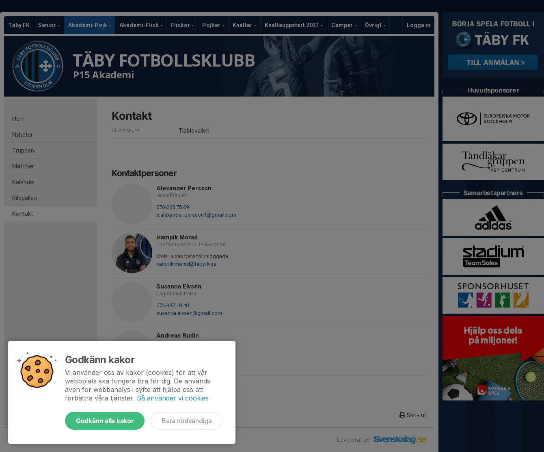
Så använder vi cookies (173, 398)
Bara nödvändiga (187, 421)
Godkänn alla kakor (105, 421)
